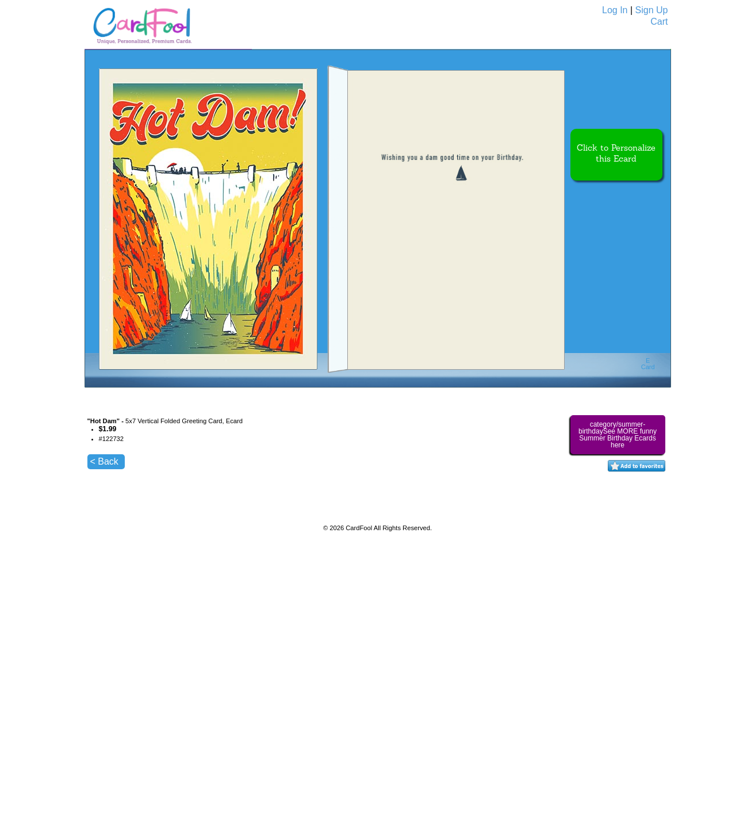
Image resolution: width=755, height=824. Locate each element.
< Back (104, 461)
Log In (614, 10)
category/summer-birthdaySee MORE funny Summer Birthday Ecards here (617, 434)
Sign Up (651, 10)
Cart (659, 21)
